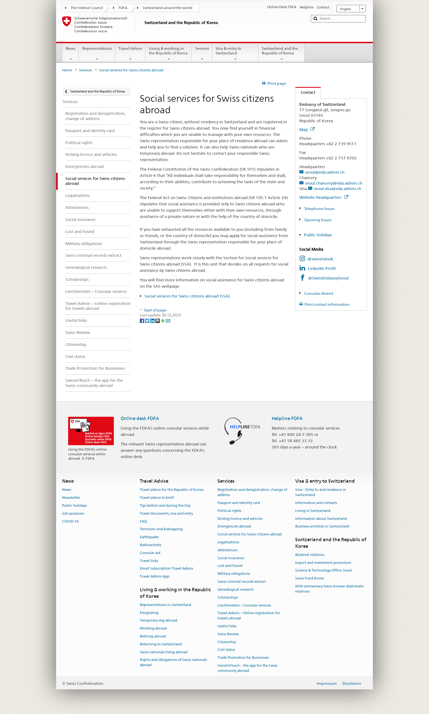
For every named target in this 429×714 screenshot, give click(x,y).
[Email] (168, 320)
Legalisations (228, 542)
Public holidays (318, 234)
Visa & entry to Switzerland (235, 53)
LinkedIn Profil (322, 268)
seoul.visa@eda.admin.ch (337, 188)
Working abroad (153, 628)
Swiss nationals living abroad (163, 652)
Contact (305, 92)
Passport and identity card (239, 503)
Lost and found (230, 566)
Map (307, 129)
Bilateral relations (309, 555)
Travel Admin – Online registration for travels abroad (249, 615)
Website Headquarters (323, 197)
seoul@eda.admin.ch (324, 172)
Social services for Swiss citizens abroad (250, 534)
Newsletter (71, 498)
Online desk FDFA (140, 418)
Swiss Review (228, 634)
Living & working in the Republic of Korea (169, 53)
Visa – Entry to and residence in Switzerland (320, 492)
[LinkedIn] (152, 320)
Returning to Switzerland (161, 644)
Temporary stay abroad (158, 621)
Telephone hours (319, 208)
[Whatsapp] (163, 320)
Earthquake (149, 537)
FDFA (122, 8)
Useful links (227, 626)
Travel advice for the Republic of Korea (171, 490)
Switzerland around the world (167, 8)
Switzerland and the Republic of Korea (282, 53)
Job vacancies (73, 513)
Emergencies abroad (234, 526)
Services (202, 53)
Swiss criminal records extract (242, 581)
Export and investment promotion (323, 563)
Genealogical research (236, 589)
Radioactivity (150, 545)
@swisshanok (320, 258)
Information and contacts (316, 503)
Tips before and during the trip (165, 505)
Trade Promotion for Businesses (243, 657)
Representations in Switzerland (165, 605)
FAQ (143, 521)
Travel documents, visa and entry (166, 513)
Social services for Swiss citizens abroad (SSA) (187, 296)
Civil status (226, 650)
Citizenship (227, 642)
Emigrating (149, 613)
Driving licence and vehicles (240, 519)
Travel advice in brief (157, 498)
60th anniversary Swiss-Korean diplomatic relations (329, 588)
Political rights (229, 511)
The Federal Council (87, 8)
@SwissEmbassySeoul (328, 278)
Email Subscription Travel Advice (166, 569)
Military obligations (234, 574)
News (71, 53)
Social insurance (231, 558)
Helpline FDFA (287, 418)
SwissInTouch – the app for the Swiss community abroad (247, 668)
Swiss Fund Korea (309, 578)
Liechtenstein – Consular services (244, 605)
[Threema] (158, 320)
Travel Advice (130, 53)
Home (67, 70)
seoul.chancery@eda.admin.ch (333, 183)
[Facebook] (142, 320)
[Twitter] (147, 320)
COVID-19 (70, 521)
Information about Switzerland (321, 519)
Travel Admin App (154, 577)
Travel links (149, 561)
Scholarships (228, 597)
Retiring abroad (153, 636)
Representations (97, 53)
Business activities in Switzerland (322, 526)
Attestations (227, 550)
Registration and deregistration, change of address (252, 492)
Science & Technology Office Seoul (323, 571)
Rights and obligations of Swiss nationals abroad (173, 662)
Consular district (318, 293)
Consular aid (150, 553)
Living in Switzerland (312, 511)
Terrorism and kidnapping (161, 529)
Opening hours (317, 220)
